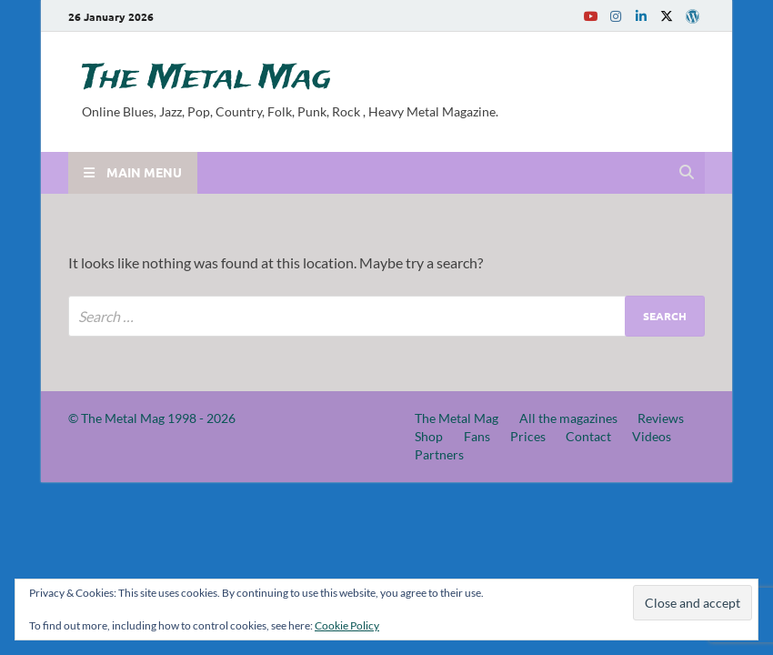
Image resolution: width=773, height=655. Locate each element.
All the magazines (568, 418)
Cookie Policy (347, 625)
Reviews (660, 418)
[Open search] (686, 173)
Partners (439, 454)
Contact (588, 436)
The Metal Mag (206, 78)
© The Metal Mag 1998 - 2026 (152, 418)
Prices (528, 436)
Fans (477, 436)
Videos (651, 436)
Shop (429, 436)
